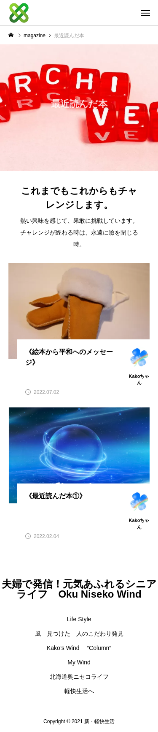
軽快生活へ (79, 691)
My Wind (78, 662)
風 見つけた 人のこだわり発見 (79, 633)
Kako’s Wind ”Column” (79, 648)
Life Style (79, 619)
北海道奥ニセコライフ (79, 677)
